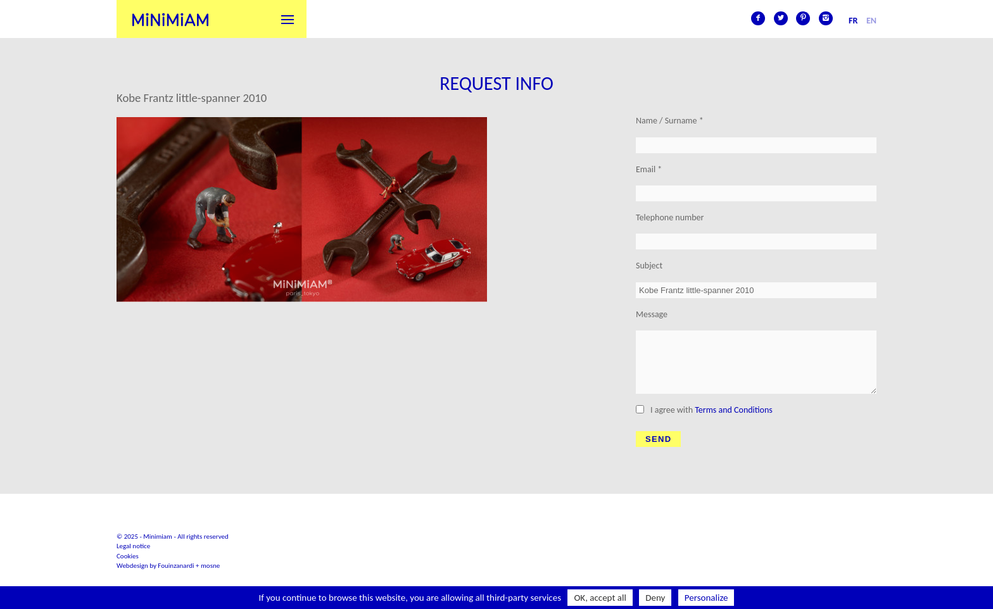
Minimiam (170, 19)
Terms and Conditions (734, 410)
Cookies (128, 556)
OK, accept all (600, 597)
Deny (655, 597)
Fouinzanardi (176, 566)
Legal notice (133, 546)
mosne (210, 566)
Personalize (706, 597)
